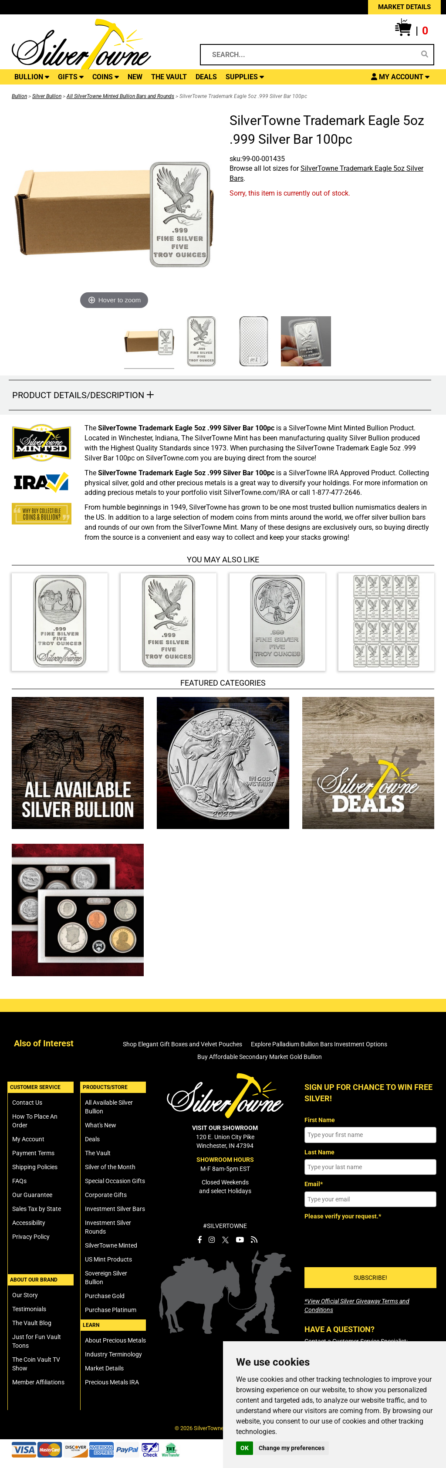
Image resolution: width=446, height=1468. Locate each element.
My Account (28, 1139)
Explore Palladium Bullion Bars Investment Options (319, 1044)
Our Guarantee (32, 1194)
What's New (100, 1125)
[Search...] (310, 55)
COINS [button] (105, 77)
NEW (135, 77)
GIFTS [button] (71, 77)
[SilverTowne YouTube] (240, 1239)
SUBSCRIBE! (370, 1277)
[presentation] (370, 1241)
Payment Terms (33, 1153)
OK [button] (244, 1447)
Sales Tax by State (36, 1208)
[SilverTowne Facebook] (199, 1239)
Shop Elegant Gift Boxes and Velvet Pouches (182, 1044)
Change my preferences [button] (291, 1447)
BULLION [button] (31, 77)
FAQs (19, 1180)
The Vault (98, 1153)
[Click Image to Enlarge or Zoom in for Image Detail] (114, 211)
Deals (92, 1139)
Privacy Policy (31, 1236)
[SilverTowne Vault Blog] (254, 1239)
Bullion (19, 96)
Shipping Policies (34, 1167)
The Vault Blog (31, 1322)
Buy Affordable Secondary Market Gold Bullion (259, 1056)
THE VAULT (169, 77)
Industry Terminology (113, 1354)
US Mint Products (108, 1259)
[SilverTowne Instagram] (212, 1239)
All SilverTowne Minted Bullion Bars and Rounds (120, 96)
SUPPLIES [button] (245, 77)
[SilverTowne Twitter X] (225, 1239)
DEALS (206, 77)
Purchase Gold (105, 1295)
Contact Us (27, 1102)
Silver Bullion (46, 96)
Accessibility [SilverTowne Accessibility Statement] (28, 1222)
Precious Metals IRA (112, 1382)
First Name (319, 1119)
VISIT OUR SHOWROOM (225, 1127)
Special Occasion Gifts (115, 1180)
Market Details (104, 1368)
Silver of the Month (110, 1167)
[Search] (424, 54)
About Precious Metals (115, 1340)
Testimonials (29, 1309)
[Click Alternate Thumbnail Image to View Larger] (148, 342)
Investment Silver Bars (115, 1208)
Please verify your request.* (342, 1216)
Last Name (319, 1152)
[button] (411, 31)
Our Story (25, 1295)
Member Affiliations (38, 1382)
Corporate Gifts (106, 1194)
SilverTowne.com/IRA (256, 492)
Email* (313, 1183)
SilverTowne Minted (111, 1245)
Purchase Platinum (110, 1309)
